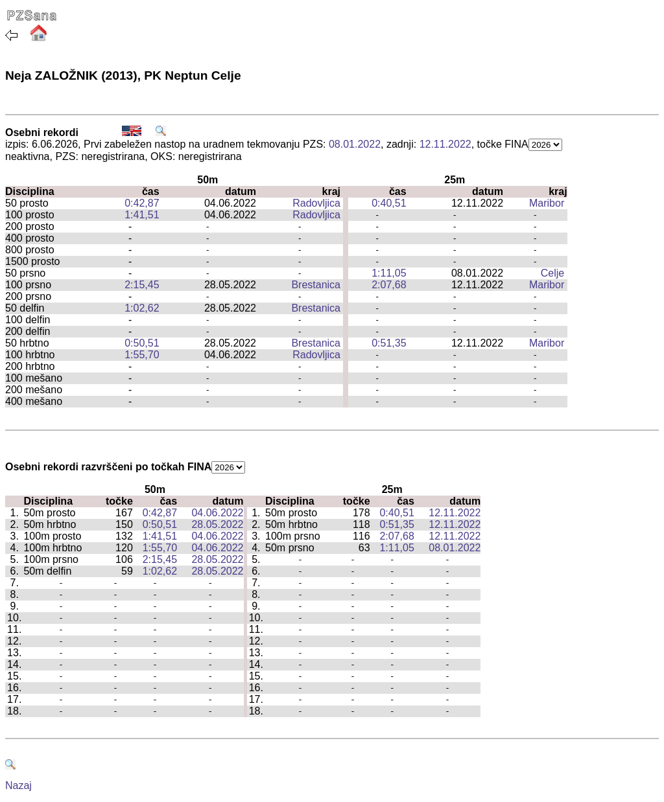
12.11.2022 (445, 144)
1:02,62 (141, 308)
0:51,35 (389, 343)
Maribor (546, 203)
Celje (552, 273)
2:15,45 (141, 284)
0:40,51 (389, 203)
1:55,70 (141, 354)
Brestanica (315, 284)
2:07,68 (389, 284)
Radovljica (316, 203)
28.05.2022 (217, 524)
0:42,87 (141, 203)
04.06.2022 (217, 512)
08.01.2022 (355, 144)
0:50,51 (141, 343)
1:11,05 (389, 273)
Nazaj (18, 785)
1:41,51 (141, 214)
